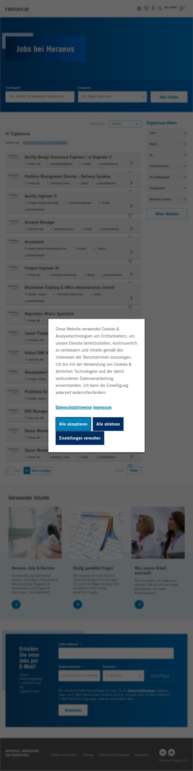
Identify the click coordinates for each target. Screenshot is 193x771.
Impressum (102, 407)
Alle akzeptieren (73, 423)
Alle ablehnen (108, 423)
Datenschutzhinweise (74, 407)
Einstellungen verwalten (79, 437)
